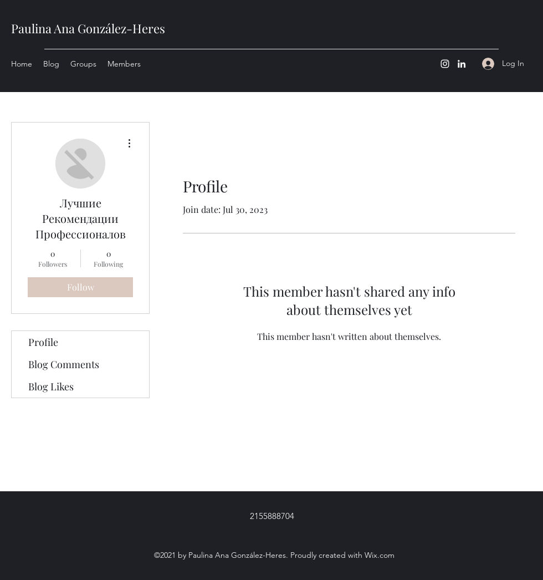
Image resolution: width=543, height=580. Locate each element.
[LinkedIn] (461, 63)
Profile (43, 342)
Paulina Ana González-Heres (88, 28)
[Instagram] (444, 63)
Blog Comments (63, 364)
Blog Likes (51, 386)
